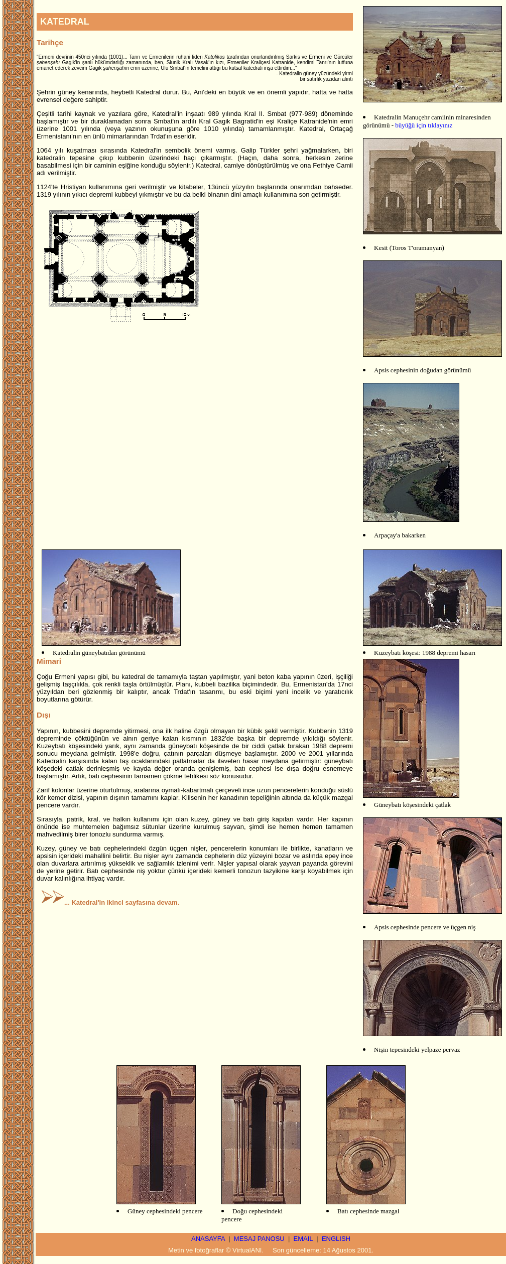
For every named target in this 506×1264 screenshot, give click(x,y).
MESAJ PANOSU (259, 1238)
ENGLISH (336, 1238)
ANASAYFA (208, 1238)
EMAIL (303, 1238)
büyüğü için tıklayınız (423, 125)
